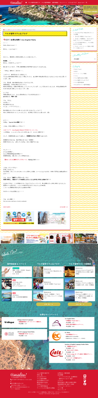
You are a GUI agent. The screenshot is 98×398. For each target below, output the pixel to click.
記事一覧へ (47, 304)
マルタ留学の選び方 (43, 373)
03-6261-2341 (16, 379)
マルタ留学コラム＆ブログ (81, 80)
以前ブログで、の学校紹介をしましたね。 (21, 130)
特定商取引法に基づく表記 (66, 384)
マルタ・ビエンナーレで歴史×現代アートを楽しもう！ (83, 47)
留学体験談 (55, 2)
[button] (3, 238)
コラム (76, 76)
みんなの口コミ (42, 377)
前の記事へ (7, 207)
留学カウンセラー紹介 (66, 379)
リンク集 (60, 388)
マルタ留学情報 (46, 2)
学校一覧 (39, 375)
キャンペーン (63, 2)
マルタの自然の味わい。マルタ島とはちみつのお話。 (83, 43)
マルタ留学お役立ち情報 (81, 78)
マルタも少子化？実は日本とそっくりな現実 (83, 33)
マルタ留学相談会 (79, 82)
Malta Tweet (78, 69)
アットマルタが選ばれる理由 (46, 388)
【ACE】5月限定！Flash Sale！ (83, 36)
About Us (81, 2)
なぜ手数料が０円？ (43, 380)
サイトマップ (62, 390)
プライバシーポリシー (64, 386)
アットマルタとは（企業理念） (68, 377)
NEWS (76, 71)
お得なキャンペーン (43, 384)
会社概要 (60, 375)
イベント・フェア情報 (80, 73)
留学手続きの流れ (42, 382)
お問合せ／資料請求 (64, 373)
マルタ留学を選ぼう (34, 2)
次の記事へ (63, 207)
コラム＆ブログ (72, 2)
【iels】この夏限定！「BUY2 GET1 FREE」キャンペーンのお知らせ (83, 39)
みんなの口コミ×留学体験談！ (82, 84)
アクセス (60, 380)
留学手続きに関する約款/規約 (67, 382)
